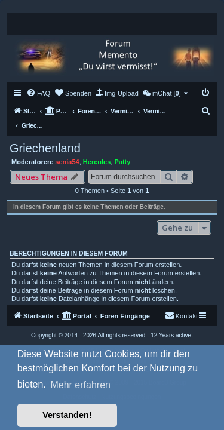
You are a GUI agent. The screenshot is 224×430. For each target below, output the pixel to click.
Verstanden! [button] (66, 415)
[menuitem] (38, 93)
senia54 (67, 161)
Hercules (97, 161)
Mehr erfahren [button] (80, 385)
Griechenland (45, 148)
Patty (122, 161)
